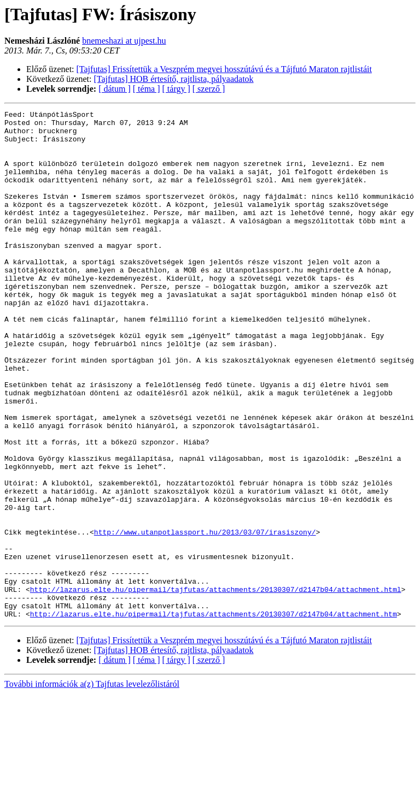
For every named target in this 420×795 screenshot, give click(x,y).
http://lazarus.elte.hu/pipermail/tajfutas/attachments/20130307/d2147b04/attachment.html (215, 686)
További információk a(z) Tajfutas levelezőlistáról (91, 785)
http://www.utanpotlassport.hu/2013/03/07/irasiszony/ (205, 617)
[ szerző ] (208, 88)
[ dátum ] (114, 88)
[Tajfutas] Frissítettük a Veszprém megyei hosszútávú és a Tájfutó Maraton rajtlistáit (224, 69)
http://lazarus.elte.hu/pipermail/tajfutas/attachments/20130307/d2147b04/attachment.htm (213, 715)
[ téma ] (146, 88)
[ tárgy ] (176, 88)
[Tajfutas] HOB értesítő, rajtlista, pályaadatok (174, 79)
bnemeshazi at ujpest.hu (124, 40)
